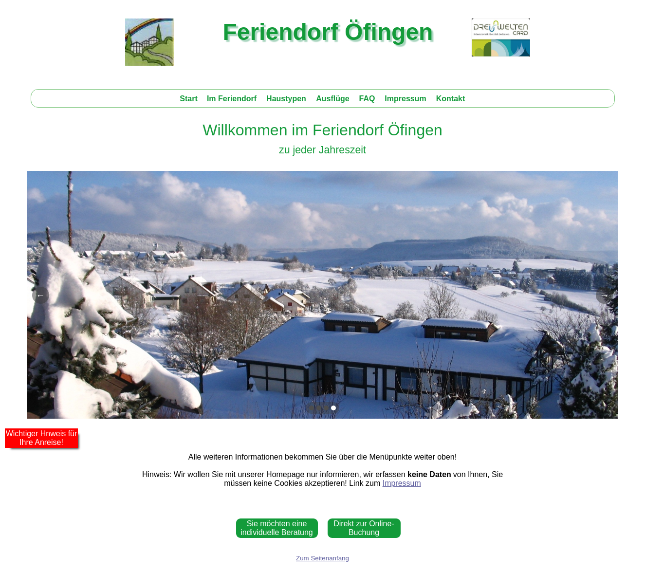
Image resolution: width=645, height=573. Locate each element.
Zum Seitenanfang (322, 558)
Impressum (402, 483)
